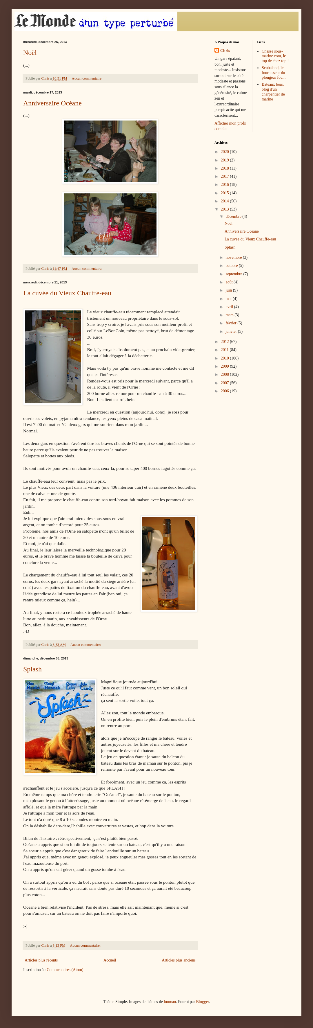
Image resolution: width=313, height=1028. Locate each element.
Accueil (109, 960)
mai (229, 298)
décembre (233, 216)
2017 (225, 176)
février (231, 323)
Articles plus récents (41, 960)
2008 (225, 374)
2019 (225, 160)
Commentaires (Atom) (65, 970)
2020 (225, 152)
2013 (225, 209)
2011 (225, 350)
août (229, 282)
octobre (232, 265)
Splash (32, 669)
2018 (225, 168)
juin (229, 290)
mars (229, 315)
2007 (225, 383)
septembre (234, 274)
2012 (225, 341)
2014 (225, 201)
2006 (225, 391)
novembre (234, 257)
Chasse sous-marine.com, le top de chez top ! (275, 56)
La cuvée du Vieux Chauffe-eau (67, 293)
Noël (30, 52)
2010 (225, 358)
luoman (170, 1002)
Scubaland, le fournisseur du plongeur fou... (273, 73)
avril (229, 307)
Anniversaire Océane (52, 103)
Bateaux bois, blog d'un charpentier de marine (273, 91)
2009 (225, 366)
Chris (225, 50)
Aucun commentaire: (87, 78)
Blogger (202, 1002)
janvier (231, 331)
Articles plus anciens (179, 960)
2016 (225, 184)
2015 (225, 193)
